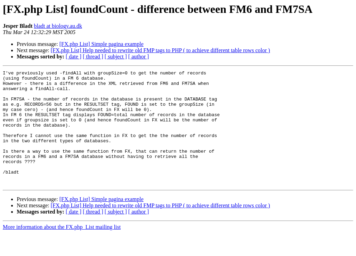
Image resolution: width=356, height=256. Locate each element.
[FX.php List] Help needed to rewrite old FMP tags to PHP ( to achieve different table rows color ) (160, 50)
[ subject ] (116, 56)
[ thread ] (93, 56)
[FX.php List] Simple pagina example (101, 44)
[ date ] (73, 56)
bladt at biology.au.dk (58, 26)
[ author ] (138, 56)
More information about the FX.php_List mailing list (62, 250)
